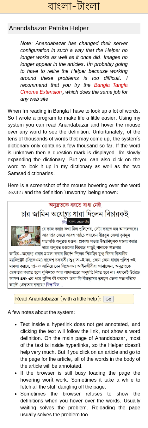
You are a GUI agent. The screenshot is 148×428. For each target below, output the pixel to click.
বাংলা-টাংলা (74, 6)
